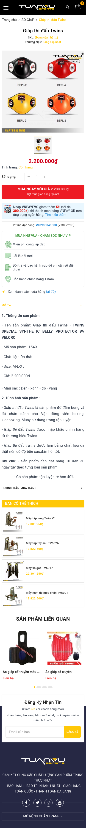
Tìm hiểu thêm (56, 215)
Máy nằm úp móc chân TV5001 (47, 592)
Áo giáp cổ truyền (58, 672)
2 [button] (38, 687)
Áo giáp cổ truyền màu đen (22, 672)
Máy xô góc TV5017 (39, 568)
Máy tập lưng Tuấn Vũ (40, 518)
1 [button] (34, 687)
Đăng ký (72, 732)
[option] (43, 92)
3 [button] (44, 687)
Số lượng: (9, 176)
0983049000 (46, 225)
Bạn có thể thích (21, 503)
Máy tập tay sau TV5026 (42, 543)
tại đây (51, 291)
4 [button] (50, 687)
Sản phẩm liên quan (43, 619)
